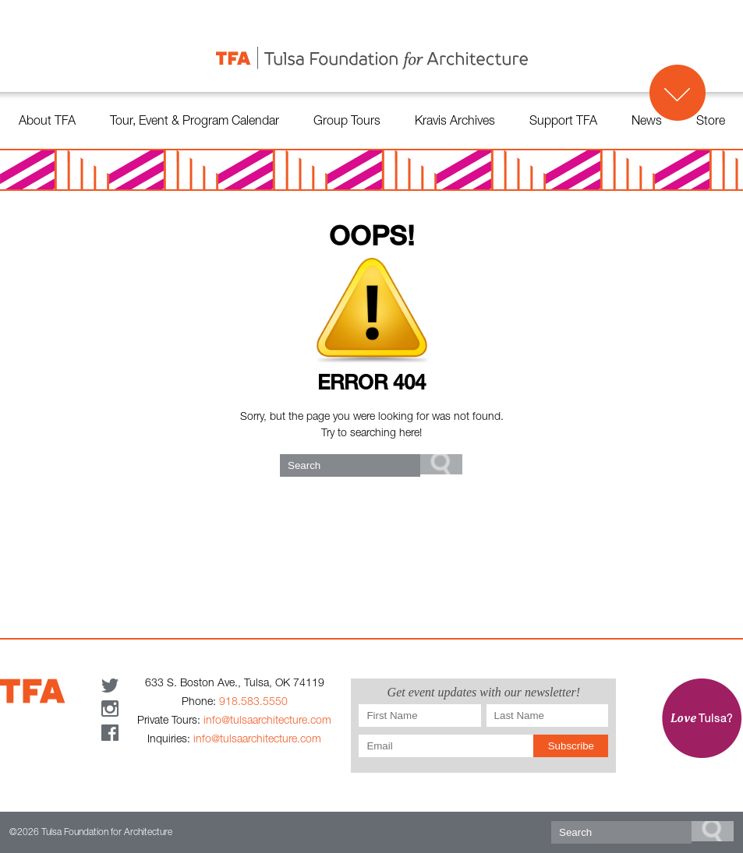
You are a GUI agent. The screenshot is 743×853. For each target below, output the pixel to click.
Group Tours (346, 122)
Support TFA (563, 122)
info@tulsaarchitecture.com (267, 721)
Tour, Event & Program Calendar (194, 122)
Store (710, 122)
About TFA (47, 122)
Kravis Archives (455, 122)
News (647, 122)
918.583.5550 (253, 702)
